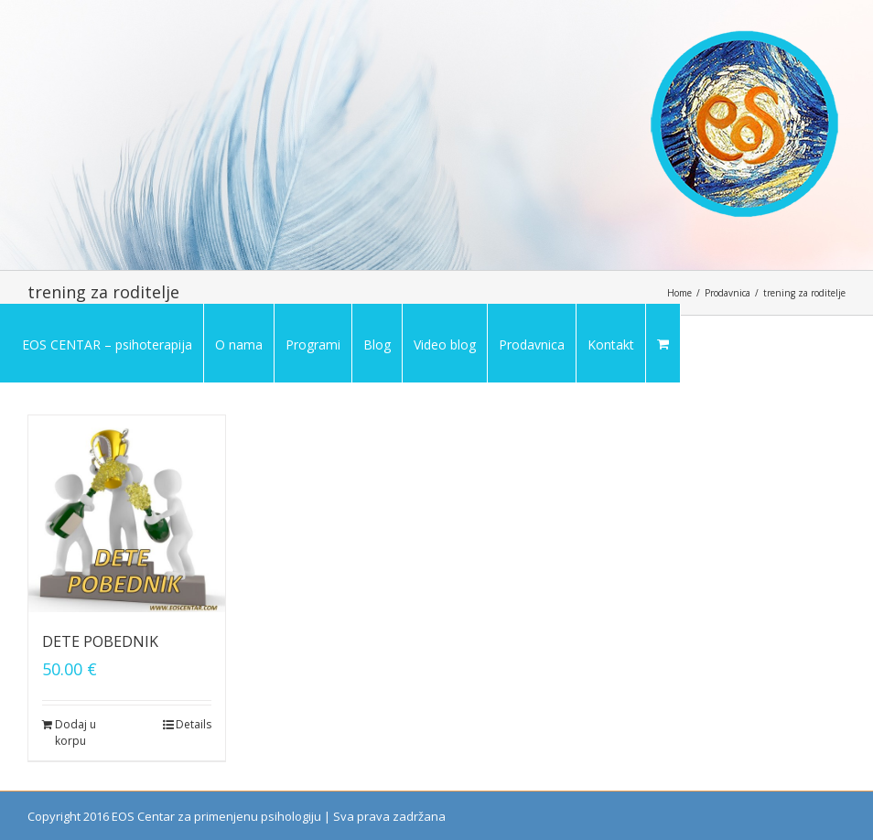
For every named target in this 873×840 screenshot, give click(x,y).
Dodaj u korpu (75, 732)
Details (193, 724)
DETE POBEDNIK (100, 641)
